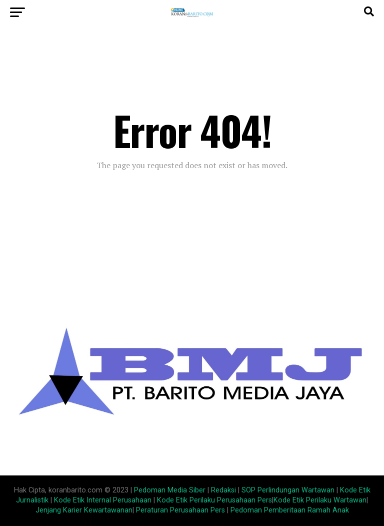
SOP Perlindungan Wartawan (288, 490)
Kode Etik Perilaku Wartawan (320, 500)
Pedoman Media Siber (170, 490)
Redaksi (223, 490)
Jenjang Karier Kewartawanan (84, 510)
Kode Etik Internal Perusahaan (103, 500)
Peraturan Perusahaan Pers (180, 510)
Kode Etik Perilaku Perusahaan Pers (214, 500)
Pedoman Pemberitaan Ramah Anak (289, 510)
